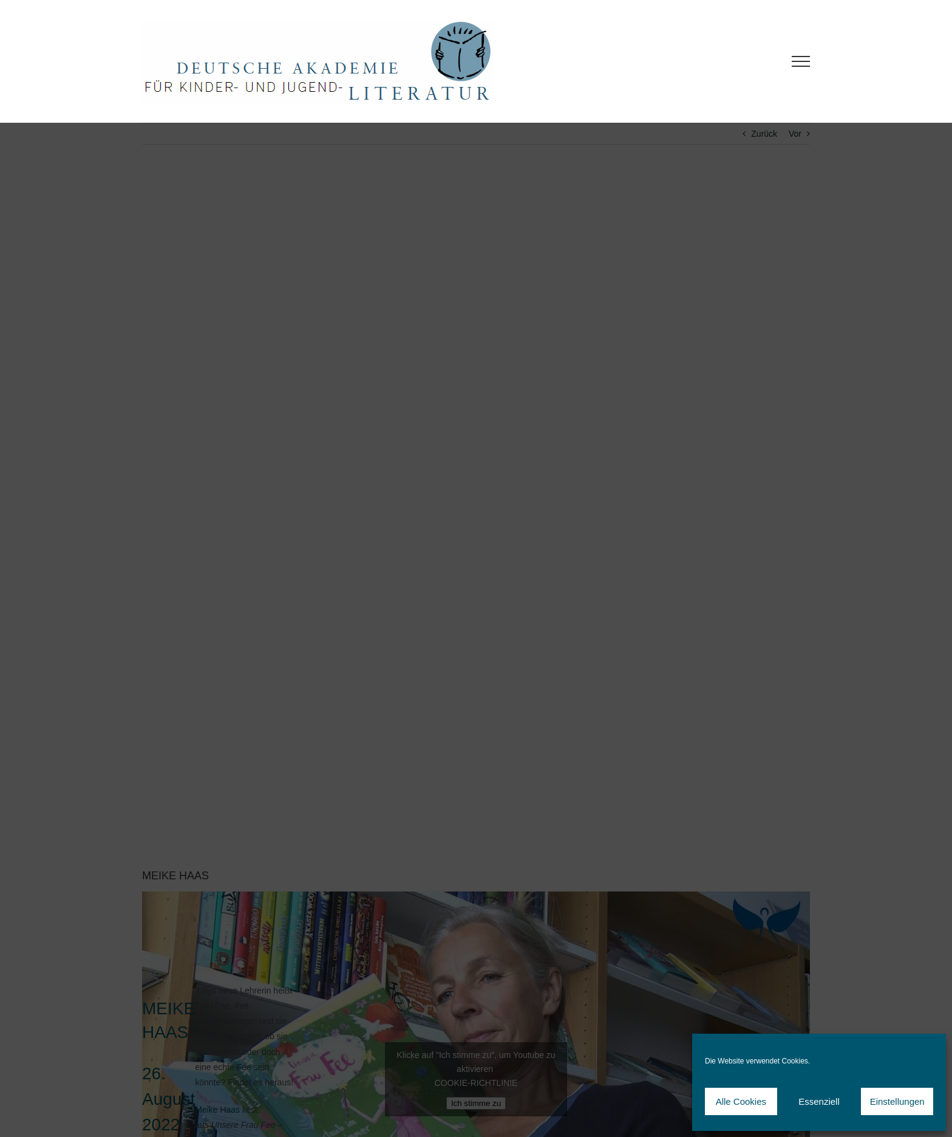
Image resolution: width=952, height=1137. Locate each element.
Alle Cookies (741, 1101)
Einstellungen (897, 1101)
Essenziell (819, 1101)
